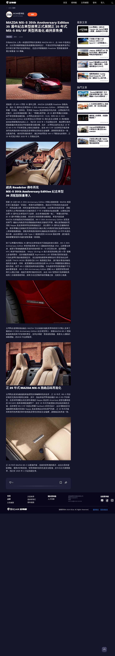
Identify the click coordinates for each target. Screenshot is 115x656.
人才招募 (51, 499)
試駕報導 (31, 497)
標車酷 (74, 2)
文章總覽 (85, 2)
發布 (95, 2)
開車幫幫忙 (32, 499)
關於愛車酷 (52, 496)
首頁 (65, 2)
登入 (103, 2)
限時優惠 (31, 502)
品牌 (9, 499)
